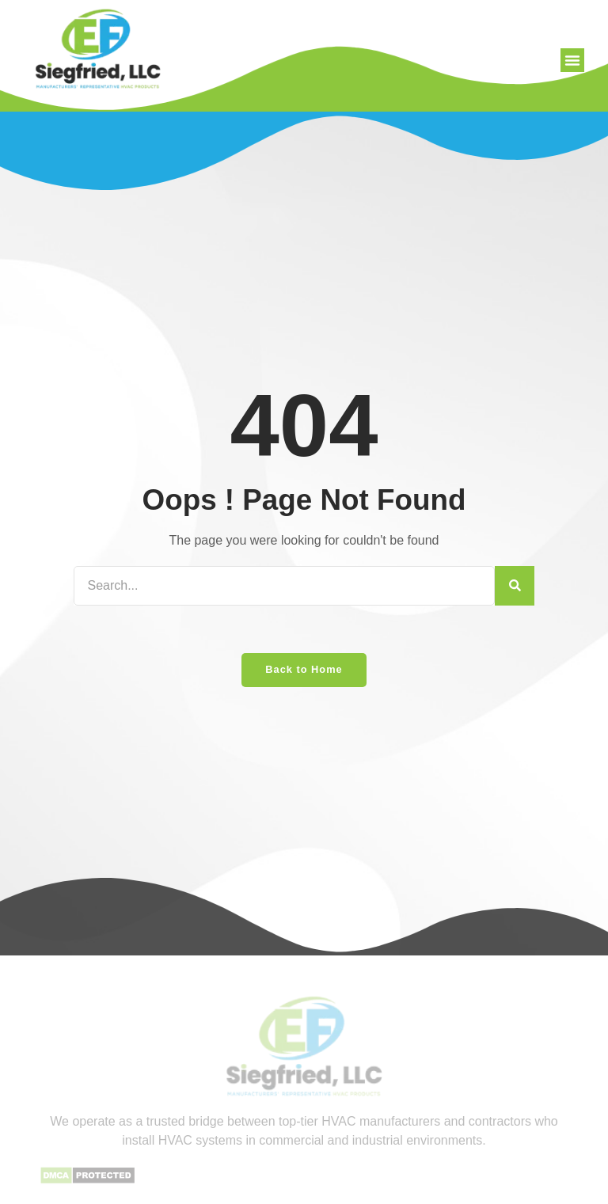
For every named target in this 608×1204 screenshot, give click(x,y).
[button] (572, 60)
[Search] (514, 586)
